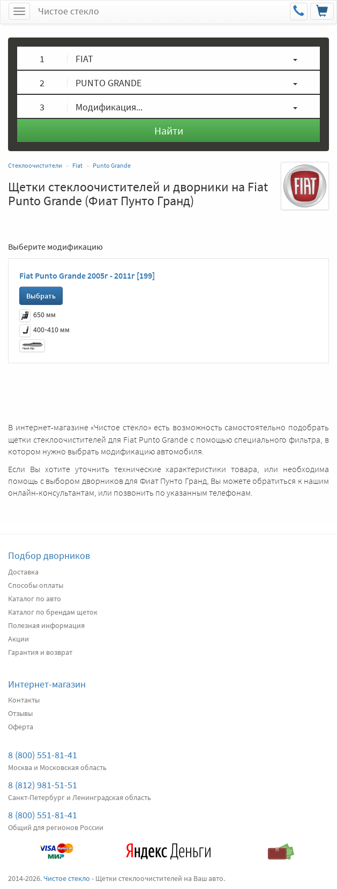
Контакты (24, 700)
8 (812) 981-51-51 (42, 785)
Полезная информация (46, 625)
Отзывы (20, 713)
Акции (18, 639)
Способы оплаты (35, 585)
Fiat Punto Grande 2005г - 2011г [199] (87, 275)
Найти (168, 130)
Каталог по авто (34, 598)
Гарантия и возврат (40, 652)
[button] (168, 58)
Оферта (20, 726)
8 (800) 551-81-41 (42, 755)
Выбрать (41, 296)
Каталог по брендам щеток (53, 612)
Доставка (23, 572)
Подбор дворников (49, 555)
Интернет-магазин (47, 684)
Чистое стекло (68, 11)
